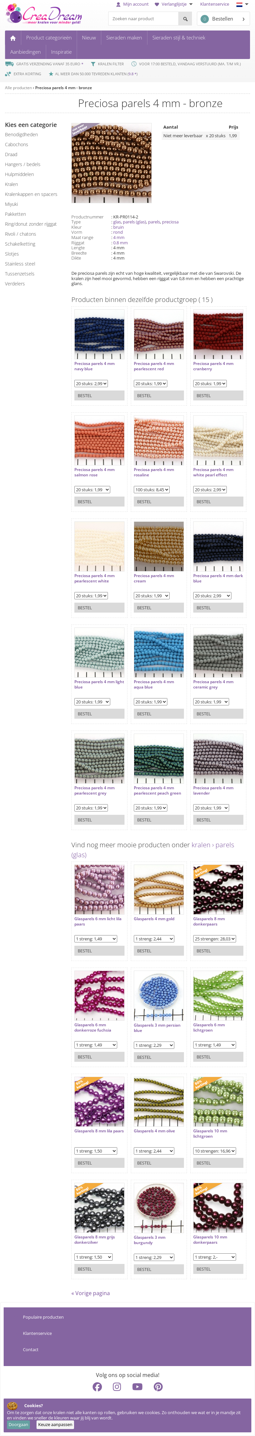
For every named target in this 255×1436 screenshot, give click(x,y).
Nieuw (89, 37)
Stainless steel (20, 264)
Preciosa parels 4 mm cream (151, 575)
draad (11, 154)
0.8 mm (120, 243)
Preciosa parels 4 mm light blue (94, 681)
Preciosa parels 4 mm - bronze (63, 87)
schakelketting (20, 244)
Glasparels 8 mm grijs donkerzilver (94, 1236)
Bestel (85, 392)
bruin (118, 227)
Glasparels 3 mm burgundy (146, 1237)
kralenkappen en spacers (31, 194)
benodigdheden (21, 134)
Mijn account (132, 4)
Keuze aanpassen (55, 1424)
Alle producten (18, 87)
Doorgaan (18, 1424)
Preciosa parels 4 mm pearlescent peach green (151, 790)
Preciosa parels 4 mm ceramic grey (207, 681)
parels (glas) (134, 222)
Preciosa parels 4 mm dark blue (207, 575)
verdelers (15, 283)
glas (117, 222)
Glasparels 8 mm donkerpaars (203, 918)
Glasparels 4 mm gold (151, 916)
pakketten (15, 214)
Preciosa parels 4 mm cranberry (207, 363)
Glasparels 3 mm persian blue (154, 1025)
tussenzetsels (20, 273)
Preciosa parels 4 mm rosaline (151, 469)
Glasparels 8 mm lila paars (93, 1130)
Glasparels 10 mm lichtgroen (204, 1130)
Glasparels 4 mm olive (151, 1128)
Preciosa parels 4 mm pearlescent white (94, 575)
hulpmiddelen (19, 174)
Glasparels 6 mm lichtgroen (203, 1024)
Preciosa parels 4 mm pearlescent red (151, 363)
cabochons (16, 144)
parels (154, 222)
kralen (11, 184)
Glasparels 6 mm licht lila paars (98, 918)
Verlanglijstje (174, 4)
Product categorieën (49, 37)
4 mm (119, 237)
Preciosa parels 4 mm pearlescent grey (94, 787)
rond (118, 232)
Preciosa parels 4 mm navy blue (94, 363)
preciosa (170, 222)
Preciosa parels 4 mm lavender (207, 787)
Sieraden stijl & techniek (178, 37)
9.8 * (132, 73)
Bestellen (217, 19)
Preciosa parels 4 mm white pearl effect (207, 469)
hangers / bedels (23, 164)
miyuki (11, 204)
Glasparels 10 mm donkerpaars (204, 1236)
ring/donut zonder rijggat (31, 224)
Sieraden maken (124, 37)
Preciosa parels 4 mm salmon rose (94, 469)
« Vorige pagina (90, 1293)
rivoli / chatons (20, 234)
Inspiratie (61, 51)
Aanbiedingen (25, 51)
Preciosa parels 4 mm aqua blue (151, 681)
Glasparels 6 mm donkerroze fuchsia (92, 1024)
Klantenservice (214, 4)
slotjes (12, 254)
